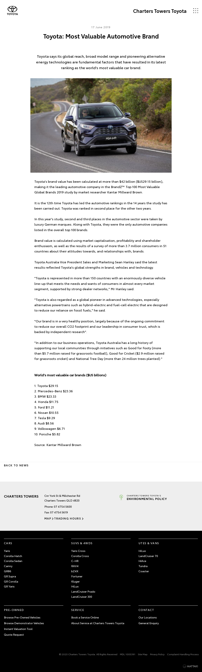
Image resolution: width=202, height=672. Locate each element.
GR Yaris (9, 586)
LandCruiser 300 (81, 597)
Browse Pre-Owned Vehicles (22, 617)
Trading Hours (67, 518)
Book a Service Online (85, 617)
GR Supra (10, 576)
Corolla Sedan (13, 561)
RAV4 (75, 566)
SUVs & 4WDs (82, 543)
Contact (146, 610)
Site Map (143, 654)
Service (77, 610)
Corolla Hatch (13, 556)
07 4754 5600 (63, 506)
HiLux (75, 586)
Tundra (143, 566)
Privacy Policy (157, 654)
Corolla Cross (80, 556)
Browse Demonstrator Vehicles (24, 623)
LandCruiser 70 (148, 556)
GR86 (7, 571)
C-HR (75, 561)
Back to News (16, 465)
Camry (8, 566)
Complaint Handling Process (183, 654)
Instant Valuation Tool (18, 629)
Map (47, 518)
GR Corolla (11, 581)
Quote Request (14, 634)
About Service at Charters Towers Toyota (97, 623)
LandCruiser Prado (83, 591)
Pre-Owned (14, 610)
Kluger (75, 581)
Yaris (7, 551)
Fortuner (76, 576)
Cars (8, 543)
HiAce (142, 561)
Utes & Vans (148, 543)
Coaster (143, 571)
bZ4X (74, 571)
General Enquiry (148, 623)
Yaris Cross (78, 551)
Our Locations (147, 617)
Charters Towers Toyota (160, 10)
